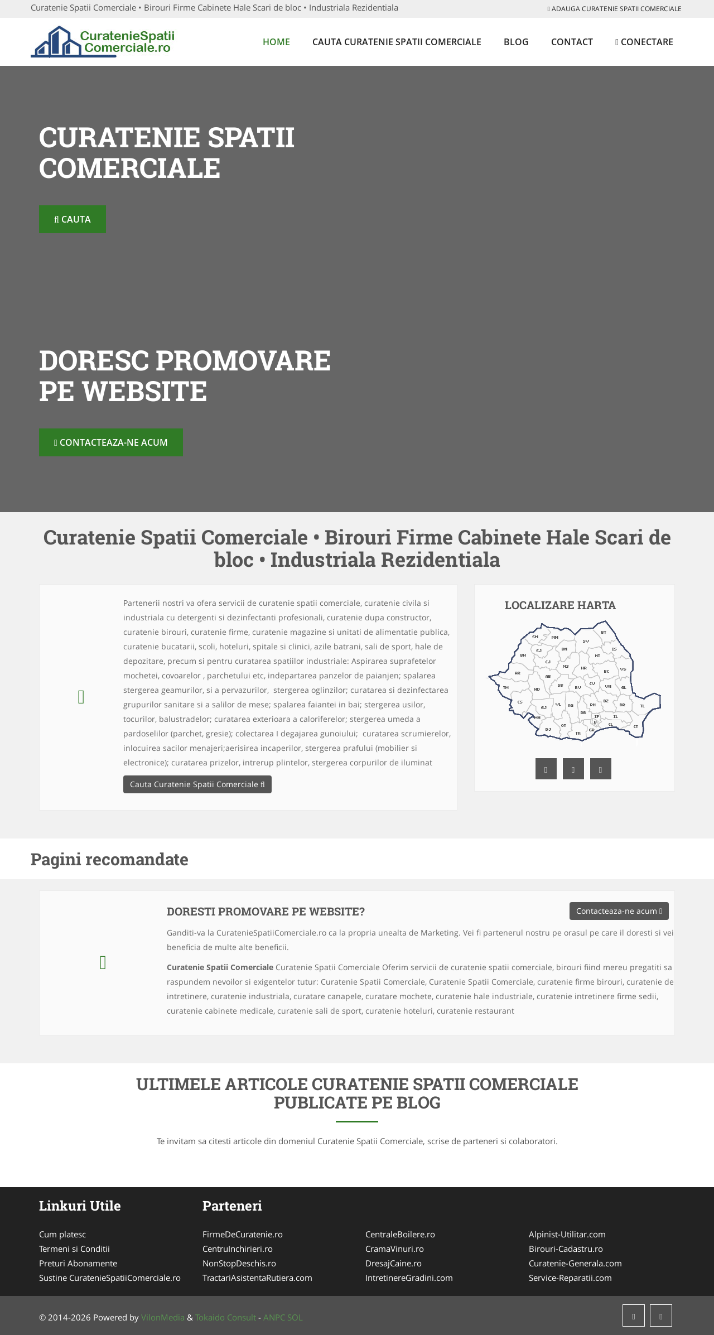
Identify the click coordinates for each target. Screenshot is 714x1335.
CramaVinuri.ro (394, 1248)
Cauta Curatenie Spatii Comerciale (396, 42)
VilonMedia (163, 1317)
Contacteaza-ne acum (111, 442)
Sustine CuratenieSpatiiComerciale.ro (110, 1277)
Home (276, 42)
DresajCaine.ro (393, 1263)
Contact (572, 42)
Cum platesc (62, 1234)
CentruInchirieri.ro (237, 1248)
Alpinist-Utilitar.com (567, 1234)
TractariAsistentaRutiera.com (257, 1277)
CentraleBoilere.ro (400, 1234)
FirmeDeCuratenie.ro (242, 1234)
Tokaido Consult (225, 1317)
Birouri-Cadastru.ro (566, 1248)
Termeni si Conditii (74, 1248)
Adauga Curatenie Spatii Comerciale (615, 8)
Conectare (644, 42)
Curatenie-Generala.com (575, 1263)
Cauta (72, 219)
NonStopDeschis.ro (239, 1263)
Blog (516, 42)
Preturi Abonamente (78, 1263)
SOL (295, 1317)
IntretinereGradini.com (409, 1277)
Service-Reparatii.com (570, 1277)
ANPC (274, 1317)
